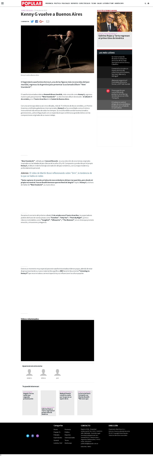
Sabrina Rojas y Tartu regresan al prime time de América (48, 411)
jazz (57, 378)
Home (56, 429)
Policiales (66, 3)
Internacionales (70, 438)
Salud (99, 3)
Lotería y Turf (108, 3)
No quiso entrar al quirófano (69, 392)
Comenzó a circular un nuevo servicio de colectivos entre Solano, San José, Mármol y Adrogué (121, 72)
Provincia (49, 3)
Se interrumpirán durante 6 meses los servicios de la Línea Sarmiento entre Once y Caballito (120, 60)
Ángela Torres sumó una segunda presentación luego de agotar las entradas (29, 398)
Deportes (74, 3)
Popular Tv (57, 432)
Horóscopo (119, 3)
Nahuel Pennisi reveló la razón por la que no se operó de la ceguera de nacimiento (65, 398)
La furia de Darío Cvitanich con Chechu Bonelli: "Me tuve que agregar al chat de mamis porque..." (85, 398)
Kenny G (29, 378)
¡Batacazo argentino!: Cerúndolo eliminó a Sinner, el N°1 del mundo (121, 82)
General (56, 440)
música (43, 378)
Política (57, 3)
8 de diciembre (27, 392)
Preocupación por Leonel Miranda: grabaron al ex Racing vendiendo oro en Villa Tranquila (120, 94)
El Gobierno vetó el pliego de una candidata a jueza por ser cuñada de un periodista (121, 105)
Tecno (93, 3)
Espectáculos (84, 3)
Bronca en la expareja (85, 392)
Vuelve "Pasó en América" (50, 407)
